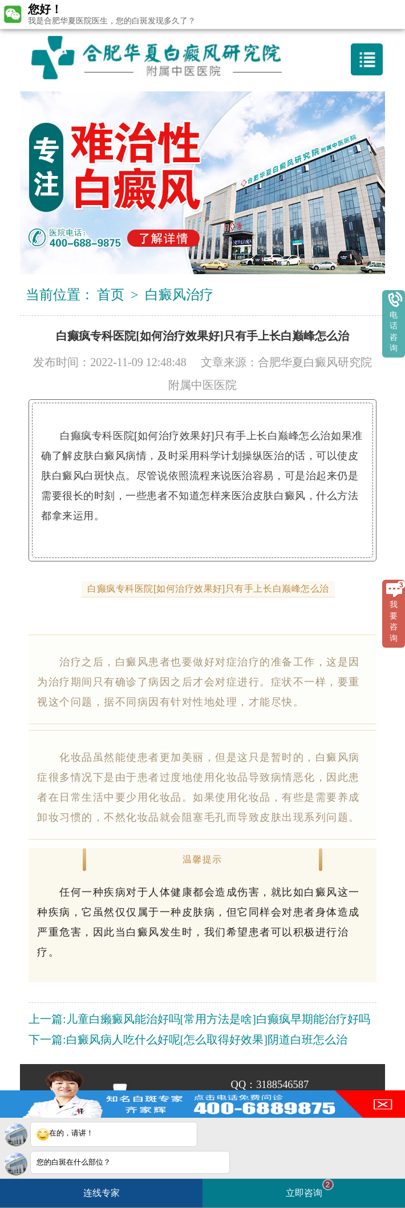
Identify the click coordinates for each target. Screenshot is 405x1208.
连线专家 (101, 1193)
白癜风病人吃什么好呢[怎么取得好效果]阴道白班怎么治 (206, 1039)
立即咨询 (310, 1188)
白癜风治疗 (179, 294)
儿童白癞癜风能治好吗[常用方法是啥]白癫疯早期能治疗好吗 (218, 1019)
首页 (110, 294)
